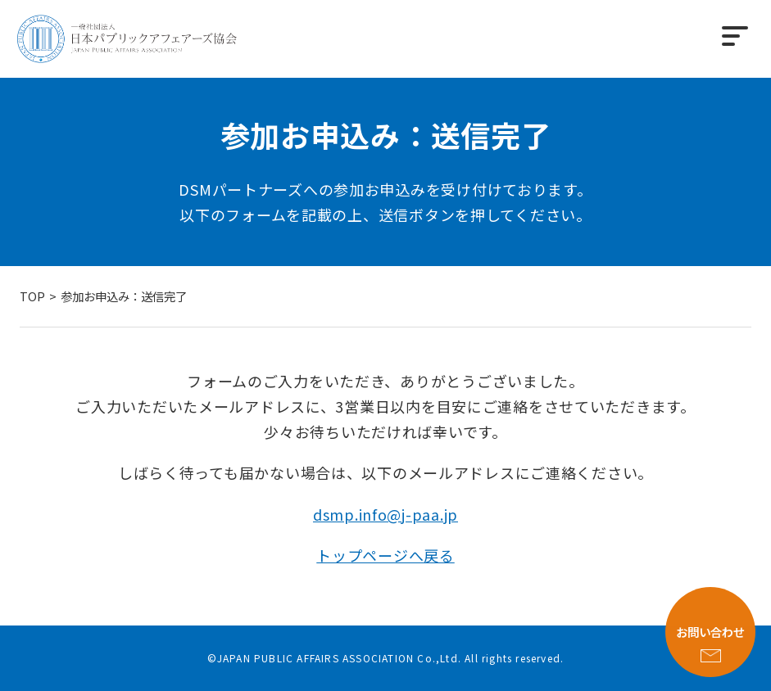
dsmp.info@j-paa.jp (385, 514)
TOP (32, 296)
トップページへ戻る (385, 555)
